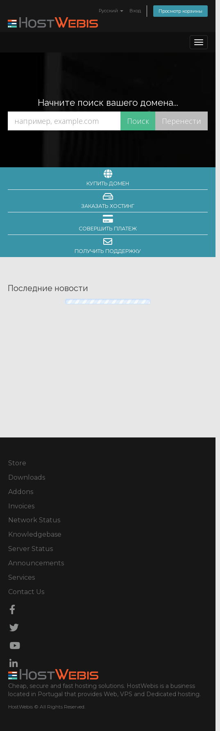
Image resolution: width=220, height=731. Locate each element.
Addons (20, 492)
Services (21, 577)
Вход (135, 11)
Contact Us (26, 592)
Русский (111, 11)
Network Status (34, 520)
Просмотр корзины (180, 11)
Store (17, 463)
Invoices (21, 506)
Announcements (36, 563)
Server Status (30, 549)
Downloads (26, 477)
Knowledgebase (34, 534)
